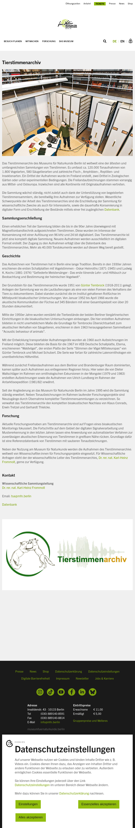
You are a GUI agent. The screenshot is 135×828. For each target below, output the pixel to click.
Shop (130, 3)
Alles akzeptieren (31, 817)
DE (115, 41)
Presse (112, 3)
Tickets (100, 3)
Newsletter (82, 680)
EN (122, 41)
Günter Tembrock (92, 285)
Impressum (62, 680)
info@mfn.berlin (50, 722)
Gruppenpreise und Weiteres (90, 720)
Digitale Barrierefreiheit (35, 680)
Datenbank (111, 210)
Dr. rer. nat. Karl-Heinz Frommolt (23, 488)
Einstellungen (28, 804)
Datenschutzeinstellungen (104, 673)
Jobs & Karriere (104, 680)
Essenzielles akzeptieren (98, 804)
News (121, 3)
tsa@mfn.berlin (21, 496)
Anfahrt (87, 3)
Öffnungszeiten (73, 3)
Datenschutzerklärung (68, 673)
